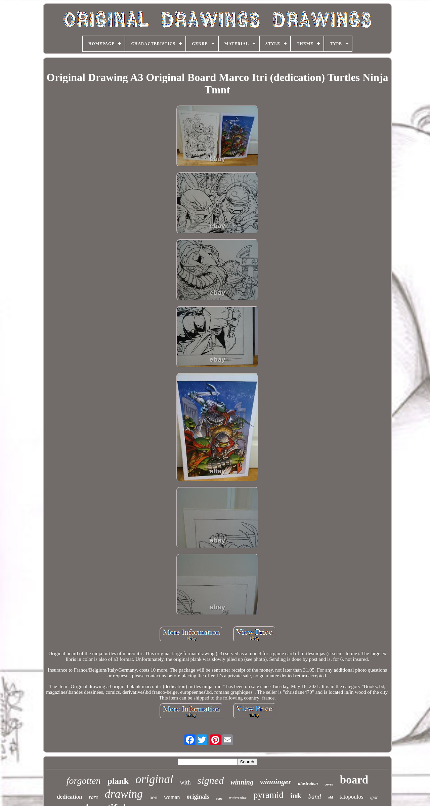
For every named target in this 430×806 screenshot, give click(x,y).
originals (197, 796)
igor (374, 797)
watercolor (238, 797)
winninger (275, 781)
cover (329, 784)
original (154, 779)
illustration (308, 783)
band (314, 796)
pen (153, 797)
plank (118, 781)
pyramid (268, 795)
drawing (124, 794)
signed (211, 780)
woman (172, 797)
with (185, 782)
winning (241, 782)
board (354, 780)
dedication (69, 797)
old (330, 797)
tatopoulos (351, 797)
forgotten (84, 780)
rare (93, 797)
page (219, 798)
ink (295, 795)
